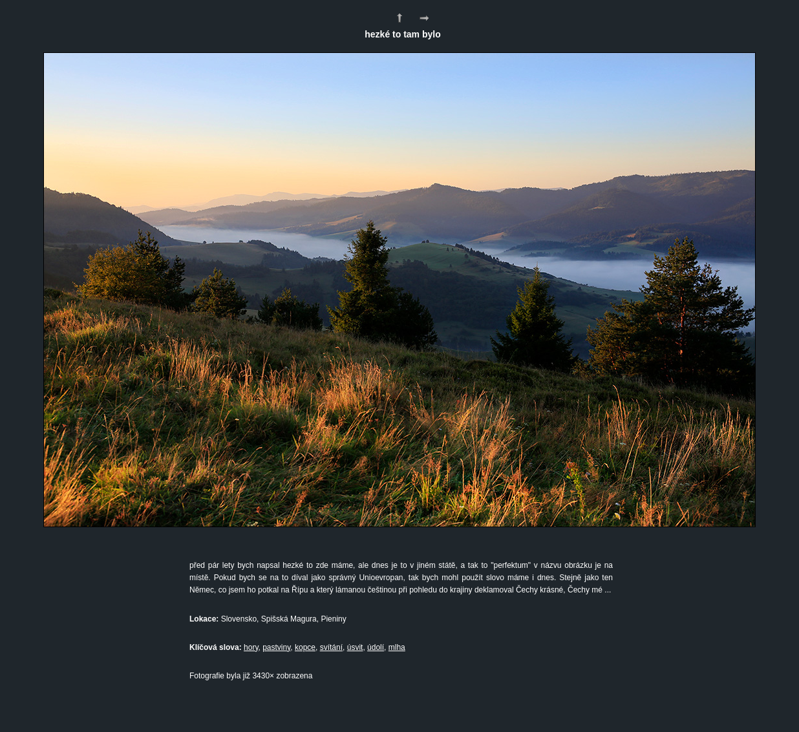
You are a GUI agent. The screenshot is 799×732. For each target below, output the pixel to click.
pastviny (276, 647)
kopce (305, 647)
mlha (397, 647)
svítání (331, 647)
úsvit (355, 647)
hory (251, 647)
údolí (375, 647)
